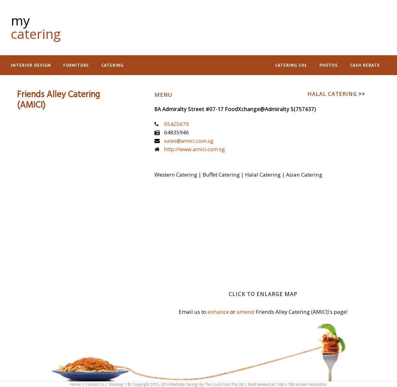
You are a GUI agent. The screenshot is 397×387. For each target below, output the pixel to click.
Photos (328, 65)
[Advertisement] (270, 25)
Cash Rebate (365, 65)
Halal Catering (336, 93)
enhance (218, 311)
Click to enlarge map (263, 294)
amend (245, 311)
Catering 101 (291, 65)
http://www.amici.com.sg (194, 149)
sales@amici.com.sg (188, 140)
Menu (163, 94)
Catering (112, 65)
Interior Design (31, 65)
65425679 (176, 124)
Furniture (76, 65)
